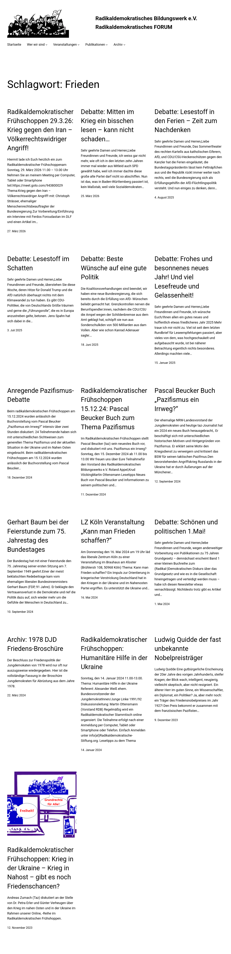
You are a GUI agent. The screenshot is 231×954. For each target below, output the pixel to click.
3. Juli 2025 (14, 330)
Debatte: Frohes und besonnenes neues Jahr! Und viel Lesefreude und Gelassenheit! (183, 277)
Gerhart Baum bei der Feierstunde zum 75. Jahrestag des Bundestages (38, 535)
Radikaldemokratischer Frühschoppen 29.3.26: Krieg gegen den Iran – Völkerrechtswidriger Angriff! (40, 130)
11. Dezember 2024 (93, 494)
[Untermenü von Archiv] (124, 45)
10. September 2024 (20, 612)
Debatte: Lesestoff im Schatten (38, 263)
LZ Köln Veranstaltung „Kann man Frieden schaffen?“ (113, 531)
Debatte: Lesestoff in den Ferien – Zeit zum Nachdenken (185, 121)
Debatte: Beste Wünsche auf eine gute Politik (114, 268)
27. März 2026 (16, 231)
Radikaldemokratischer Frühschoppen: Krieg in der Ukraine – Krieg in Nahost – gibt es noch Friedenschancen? (40, 868)
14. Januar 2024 (91, 750)
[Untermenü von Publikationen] (107, 45)
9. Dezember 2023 (166, 720)
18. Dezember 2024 (19, 477)
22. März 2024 (16, 695)
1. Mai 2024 (162, 604)
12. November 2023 (19, 927)
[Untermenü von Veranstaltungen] (79, 45)
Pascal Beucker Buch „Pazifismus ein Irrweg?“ (184, 400)
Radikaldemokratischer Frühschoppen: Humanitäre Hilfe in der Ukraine (114, 653)
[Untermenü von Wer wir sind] (46, 45)
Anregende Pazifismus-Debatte (40, 395)
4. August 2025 (164, 197)
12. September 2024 (167, 481)
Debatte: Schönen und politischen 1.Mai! (186, 526)
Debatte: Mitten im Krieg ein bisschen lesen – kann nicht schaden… (107, 125)
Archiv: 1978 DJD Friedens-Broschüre (35, 644)
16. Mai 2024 (89, 597)
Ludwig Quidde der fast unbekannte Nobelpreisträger (187, 649)
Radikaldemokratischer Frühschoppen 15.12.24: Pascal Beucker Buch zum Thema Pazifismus (114, 409)
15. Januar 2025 (164, 362)
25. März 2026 (90, 196)
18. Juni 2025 (89, 344)
